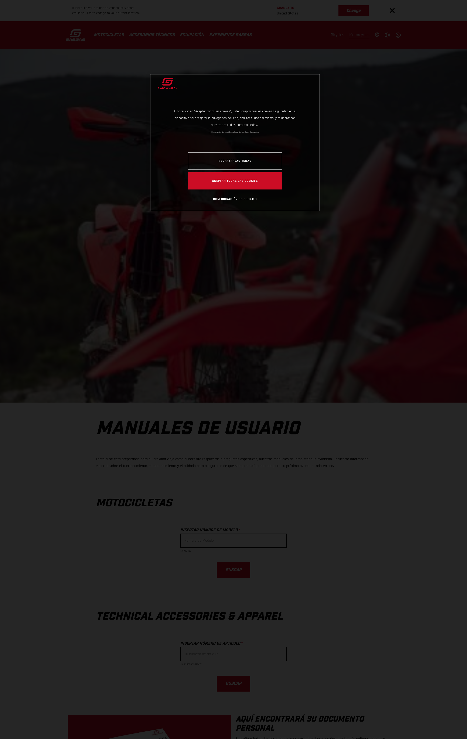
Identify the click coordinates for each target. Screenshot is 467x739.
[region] (235, 142)
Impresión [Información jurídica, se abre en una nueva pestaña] (254, 132)
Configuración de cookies (235, 199)
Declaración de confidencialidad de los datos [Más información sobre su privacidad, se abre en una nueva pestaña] (230, 132)
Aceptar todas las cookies (235, 181)
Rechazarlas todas (234, 161)
